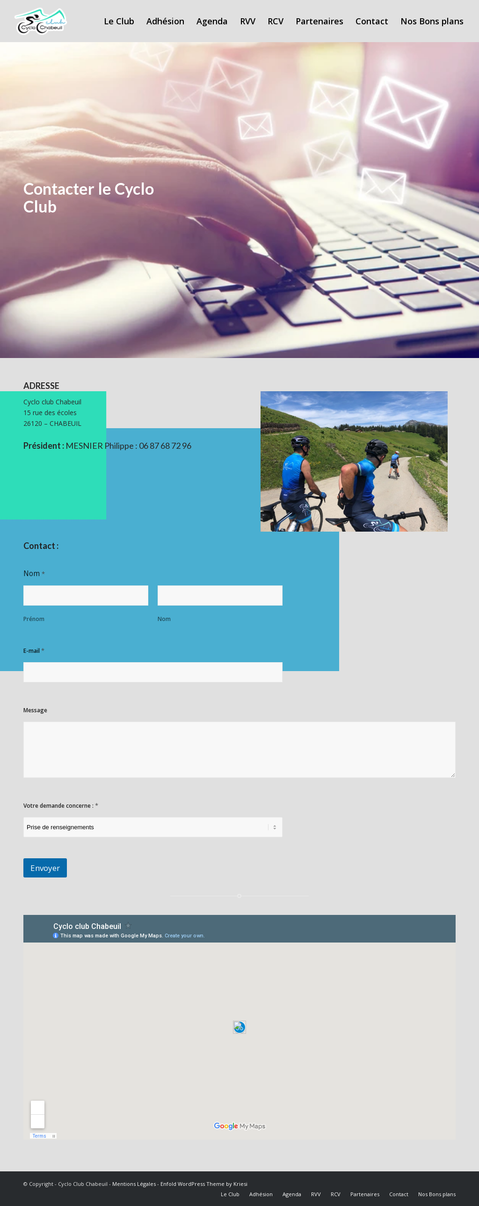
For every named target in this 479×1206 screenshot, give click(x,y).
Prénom (33, 619)
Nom (164, 619)
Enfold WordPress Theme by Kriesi (203, 1183)
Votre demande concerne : (60, 805)
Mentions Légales (134, 1183)
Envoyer (45, 867)
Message (35, 710)
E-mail (33, 650)
